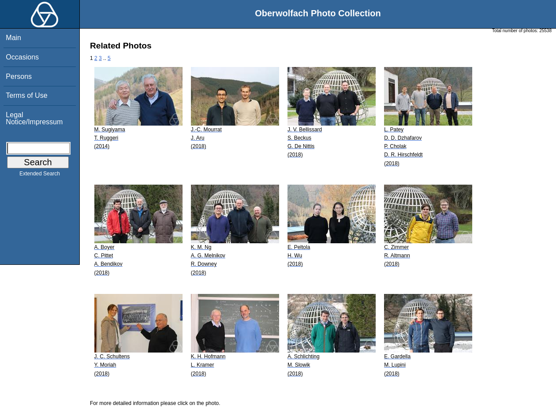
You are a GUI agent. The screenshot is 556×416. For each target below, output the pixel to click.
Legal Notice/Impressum (34, 118)
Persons (19, 76)
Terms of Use (26, 95)
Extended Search (39, 175)
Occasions (22, 57)
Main (13, 37)
